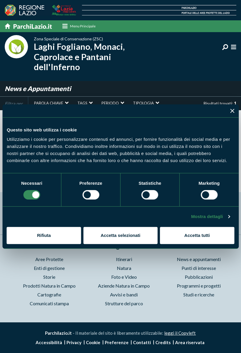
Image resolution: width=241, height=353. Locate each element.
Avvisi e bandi (124, 294)
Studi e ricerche (198, 294)
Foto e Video (124, 277)
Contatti (142, 342)
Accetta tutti (197, 235)
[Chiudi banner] (232, 111)
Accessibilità (49, 342)
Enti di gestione (49, 268)
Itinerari (124, 259)
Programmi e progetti (199, 285)
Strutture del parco (124, 303)
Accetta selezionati (120, 235)
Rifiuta (44, 235)
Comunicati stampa (49, 303)
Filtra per (14, 103)
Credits (163, 342)
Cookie (93, 342)
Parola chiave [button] (48, 103)
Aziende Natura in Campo (124, 285)
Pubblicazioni (199, 277)
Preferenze (117, 342)
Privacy (74, 342)
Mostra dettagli (207, 216)
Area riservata (190, 342)
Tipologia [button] (143, 103)
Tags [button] (82, 103)
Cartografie (49, 294)
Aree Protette (49, 259)
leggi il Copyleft (180, 333)
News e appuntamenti (199, 259)
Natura (124, 268)
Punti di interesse (199, 268)
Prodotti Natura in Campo (49, 285)
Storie (49, 277)
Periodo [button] (110, 103)
